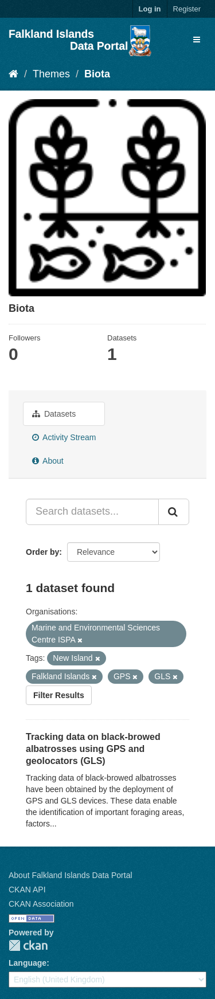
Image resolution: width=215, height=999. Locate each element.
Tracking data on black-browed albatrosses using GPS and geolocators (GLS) (93, 749)
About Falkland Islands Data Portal (70, 875)
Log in (150, 9)
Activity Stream (64, 437)
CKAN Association (41, 903)
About (48, 460)
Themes (51, 74)
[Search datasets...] (92, 512)
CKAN (28, 945)
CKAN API (27, 889)
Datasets (54, 413)
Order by (42, 552)
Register (187, 9)
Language (27, 962)
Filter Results (58, 695)
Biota (97, 74)
